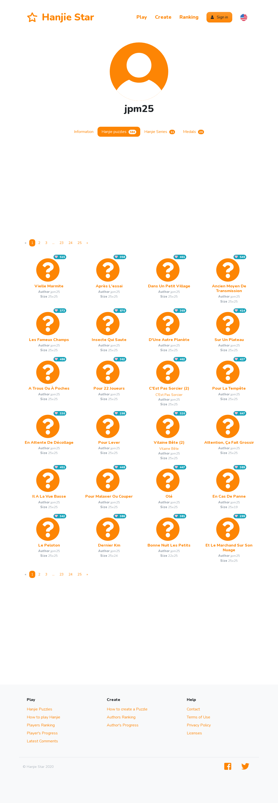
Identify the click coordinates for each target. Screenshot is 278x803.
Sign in (219, 17)
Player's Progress (42, 733)
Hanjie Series (159, 131)
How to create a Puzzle (127, 709)
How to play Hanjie (43, 717)
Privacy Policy (199, 725)
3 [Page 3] (46, 242)
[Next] (87, 242)
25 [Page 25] (80, 242)
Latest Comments (42, 741)
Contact (193, 709)
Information (84, 131)
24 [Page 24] (70, 242)
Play (141, 17)
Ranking (189, 17)
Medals (193, 131)
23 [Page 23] (62, 242)
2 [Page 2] (39, 242)
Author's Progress (122, 725)
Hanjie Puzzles (39, 709)
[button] (243, 17)
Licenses (194, 733)
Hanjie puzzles (119, 131)
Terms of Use (198, 717)
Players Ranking (41, 725)
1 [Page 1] (32, 242)
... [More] (53, 242)
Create (163, 17)
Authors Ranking (121, 717)
